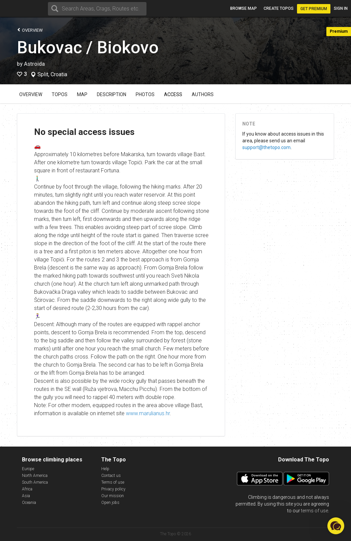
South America (35, 482)
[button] (335, 525)
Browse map (243, 8)
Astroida (34, 64)
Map (82, 94)
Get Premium (313, 8)
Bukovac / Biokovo (88, 47)
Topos (60, 94)
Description (111, 94)
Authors (203, 94)
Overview (30, 30)
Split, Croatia (52, 74)
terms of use (314, 510)
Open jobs (110, 502)
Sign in (341, 8)
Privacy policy (113, 489)
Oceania (29, 502)
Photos (145, 94)
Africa (27, 489)
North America (35, 475)
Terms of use (112, 482)
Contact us (111, 475)
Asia (26, 495)
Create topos (279, 8)
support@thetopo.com (266, 147)
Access (173, 94)
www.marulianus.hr (148, 413)
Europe (28, 468)
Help (105, 468)
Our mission (112, 495)
